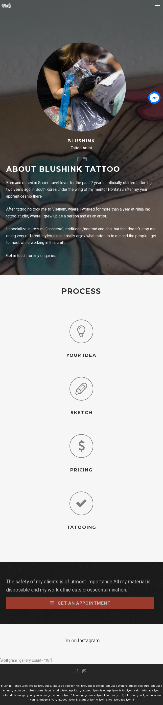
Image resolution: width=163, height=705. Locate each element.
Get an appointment (80, 607)
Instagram (89, 640)
